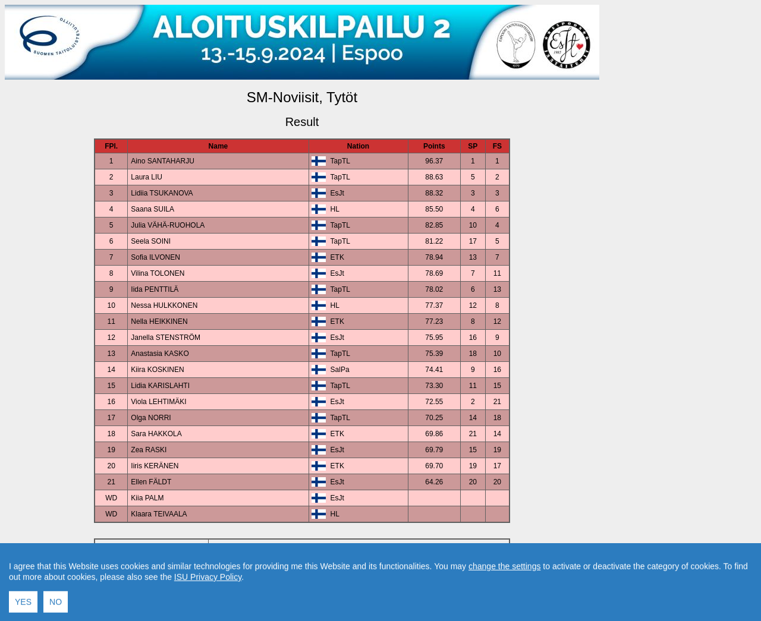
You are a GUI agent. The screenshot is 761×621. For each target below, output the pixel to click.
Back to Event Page (152, 586)
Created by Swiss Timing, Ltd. (436, 586)
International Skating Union (284, 606)
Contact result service (344, 586)
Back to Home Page (251, 586)
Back (201, 586)
